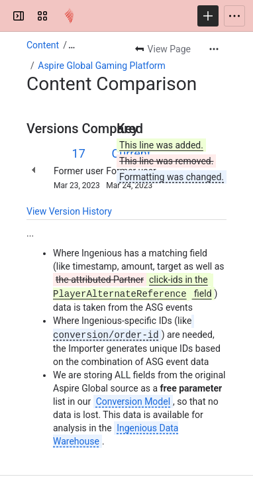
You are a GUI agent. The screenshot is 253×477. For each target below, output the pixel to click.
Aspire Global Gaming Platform (102, 65)
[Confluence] (68, 15)
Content (42, 45)
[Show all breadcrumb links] (71, 45)
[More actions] (214, 49)
